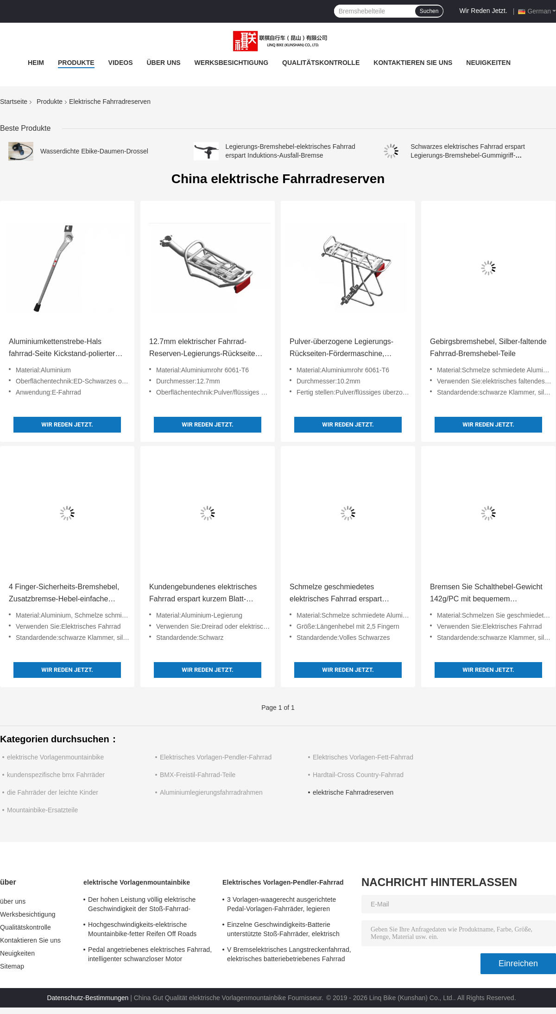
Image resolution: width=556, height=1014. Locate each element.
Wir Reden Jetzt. (483, 10)
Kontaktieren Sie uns (412, 62)
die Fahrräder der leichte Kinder (52, 792)
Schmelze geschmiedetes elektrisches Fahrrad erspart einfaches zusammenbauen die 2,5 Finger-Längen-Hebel (347, 594)
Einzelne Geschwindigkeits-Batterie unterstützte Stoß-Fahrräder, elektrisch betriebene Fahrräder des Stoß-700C (283, 930)
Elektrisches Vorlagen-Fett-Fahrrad (363, 757)
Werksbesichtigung (231, 62)
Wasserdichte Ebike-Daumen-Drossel (94, 151)
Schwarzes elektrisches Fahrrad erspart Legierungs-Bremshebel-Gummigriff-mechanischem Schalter (468, 155)
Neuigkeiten (488, 62)
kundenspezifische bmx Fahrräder (56, 774)
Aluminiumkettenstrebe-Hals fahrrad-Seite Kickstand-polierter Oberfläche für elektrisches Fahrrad (67, 349)
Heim (36, 62)
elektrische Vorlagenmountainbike (55, 757)
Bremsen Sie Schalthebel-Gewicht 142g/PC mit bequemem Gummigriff (486, 594)
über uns (163, 62)
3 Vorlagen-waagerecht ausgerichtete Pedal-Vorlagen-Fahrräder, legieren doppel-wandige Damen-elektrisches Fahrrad (281, 905)
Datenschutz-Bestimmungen (87, 997)
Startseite (13, 101)
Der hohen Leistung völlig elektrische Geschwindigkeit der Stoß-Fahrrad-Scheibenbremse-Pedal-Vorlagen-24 (142, 905)
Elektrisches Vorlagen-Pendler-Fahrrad (216, 757)
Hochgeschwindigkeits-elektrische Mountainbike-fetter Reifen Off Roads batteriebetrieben (142, 930)
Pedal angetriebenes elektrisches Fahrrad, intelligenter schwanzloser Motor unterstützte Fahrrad (150, 955)
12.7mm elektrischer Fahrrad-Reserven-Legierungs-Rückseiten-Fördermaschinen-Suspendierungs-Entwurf (207, 349)
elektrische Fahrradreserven (353, 792)
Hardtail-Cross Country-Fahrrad (358, 774)
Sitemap (12, 966)
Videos (120, 62)
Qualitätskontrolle (321, 62)
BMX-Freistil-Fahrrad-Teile (197, 774)
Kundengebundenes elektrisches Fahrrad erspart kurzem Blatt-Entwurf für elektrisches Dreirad (203, 594)
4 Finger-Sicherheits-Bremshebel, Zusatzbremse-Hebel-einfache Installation (64, 594)
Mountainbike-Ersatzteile (42, 810)
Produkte (76, 62)
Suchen (429, 11)
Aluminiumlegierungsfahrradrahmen (211, 792)
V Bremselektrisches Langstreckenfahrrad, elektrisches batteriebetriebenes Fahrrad (289, 954)
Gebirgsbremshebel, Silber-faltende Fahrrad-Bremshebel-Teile (488, 347)
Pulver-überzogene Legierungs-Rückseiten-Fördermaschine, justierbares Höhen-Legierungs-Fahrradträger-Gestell (341, 349)
